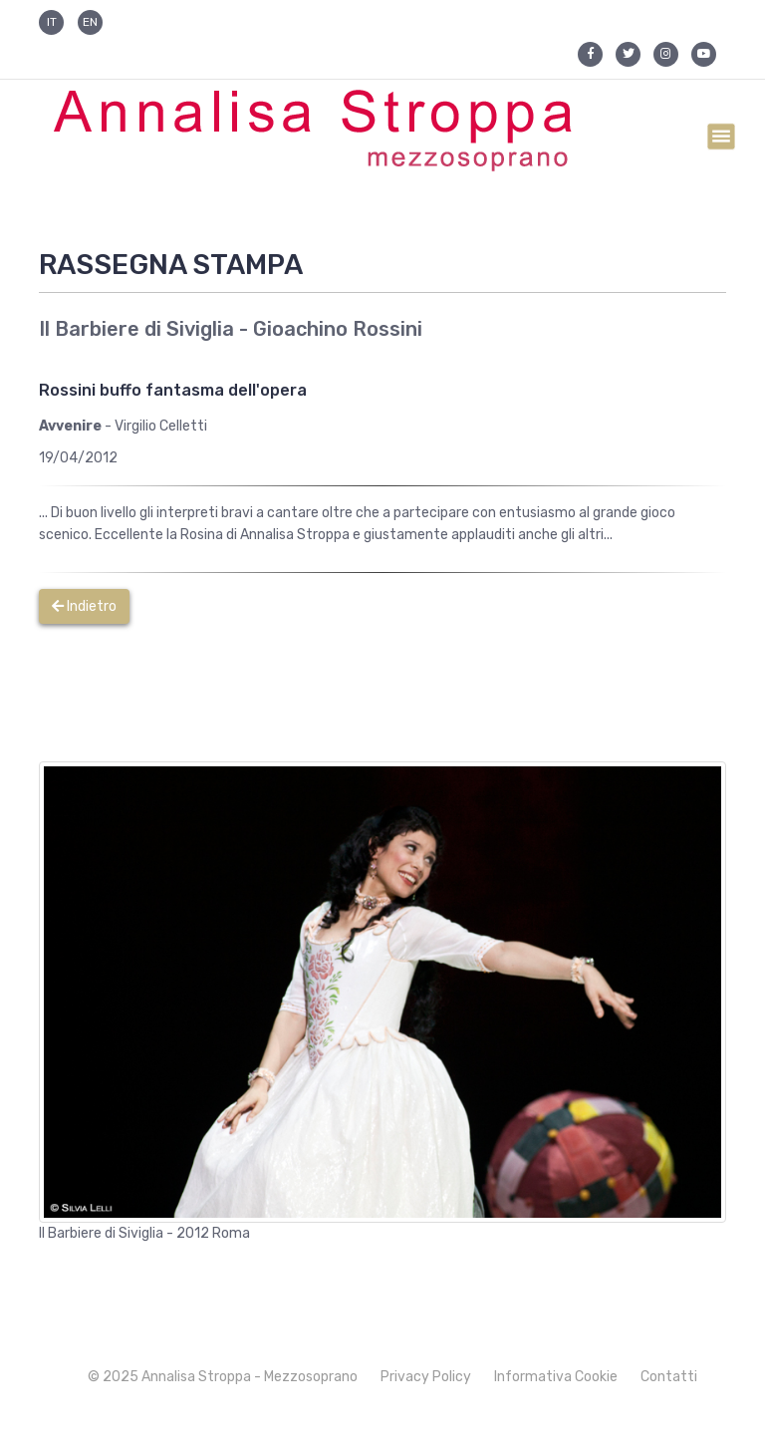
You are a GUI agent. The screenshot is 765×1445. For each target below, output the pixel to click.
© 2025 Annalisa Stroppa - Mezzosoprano (223, 1376)
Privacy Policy (426, 1376)
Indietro (84, 606)
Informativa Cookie (556, 1376)
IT (52, 22)
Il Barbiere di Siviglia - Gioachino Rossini (230, 329)
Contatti (668, 1376)
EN (90, 22)
